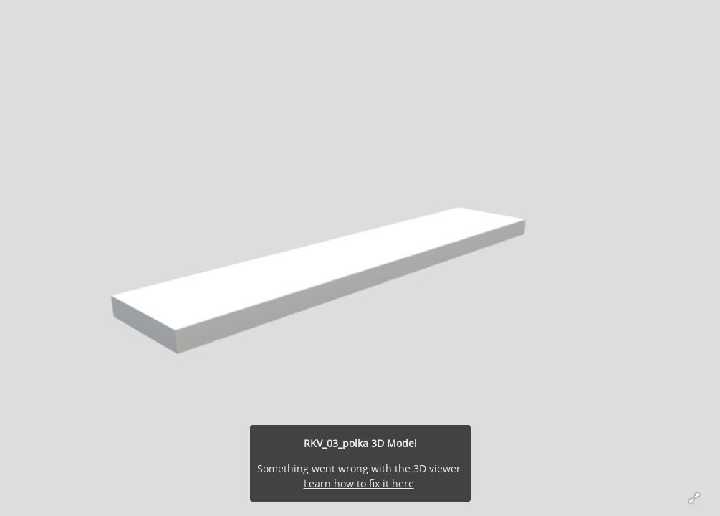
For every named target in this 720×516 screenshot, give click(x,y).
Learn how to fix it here (359, 483)
